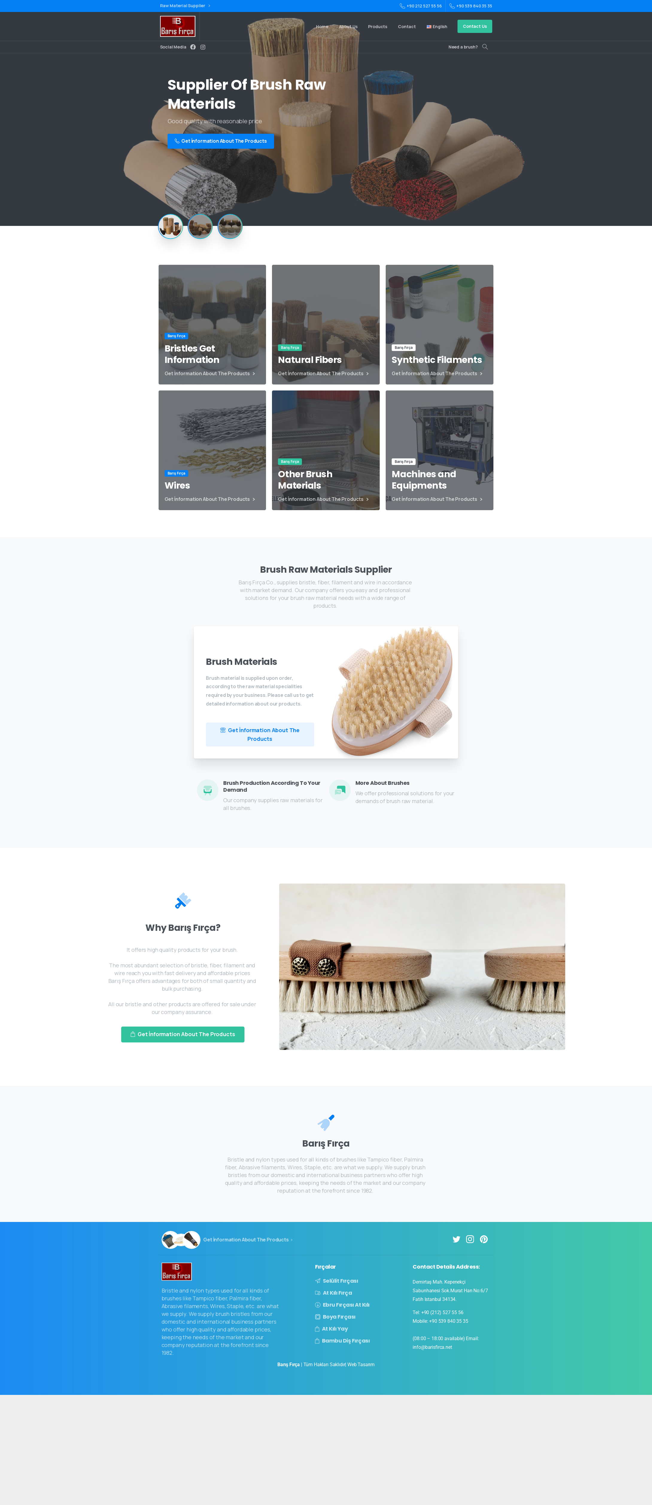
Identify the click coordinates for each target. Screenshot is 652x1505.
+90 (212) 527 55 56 (442, 1312)
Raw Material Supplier (185, 5)
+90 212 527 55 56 (421, 6)
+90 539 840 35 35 (470, 6)
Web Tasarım (361, 1364)
